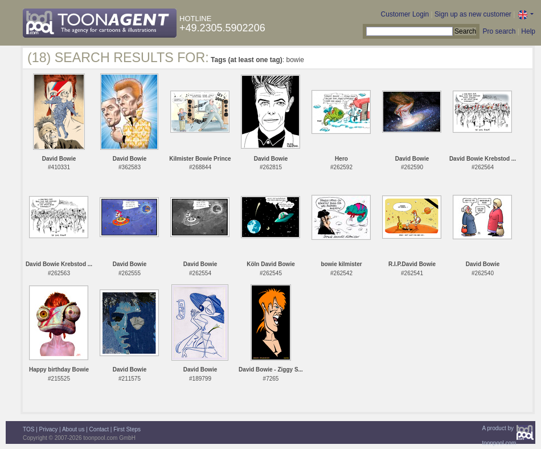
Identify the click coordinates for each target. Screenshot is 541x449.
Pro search (498, 31)
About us (73, 429)
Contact (99, 429)
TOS (28, 429)
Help (528, 31)
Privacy (48, 429)
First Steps (127, 429)
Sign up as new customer (473, 14)
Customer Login (405, 14)
